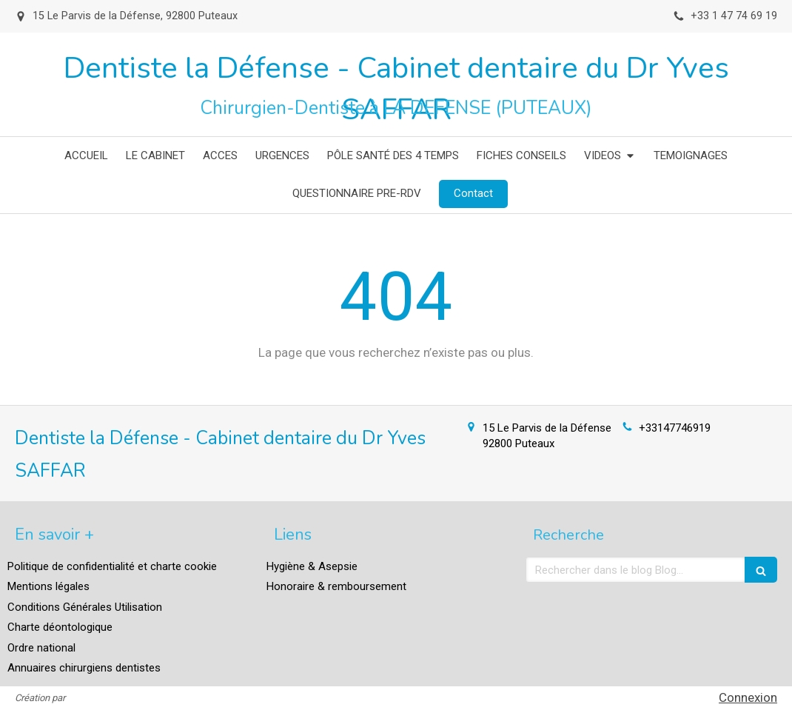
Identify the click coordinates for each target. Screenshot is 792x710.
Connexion (748, 697)
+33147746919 (675, 428)
